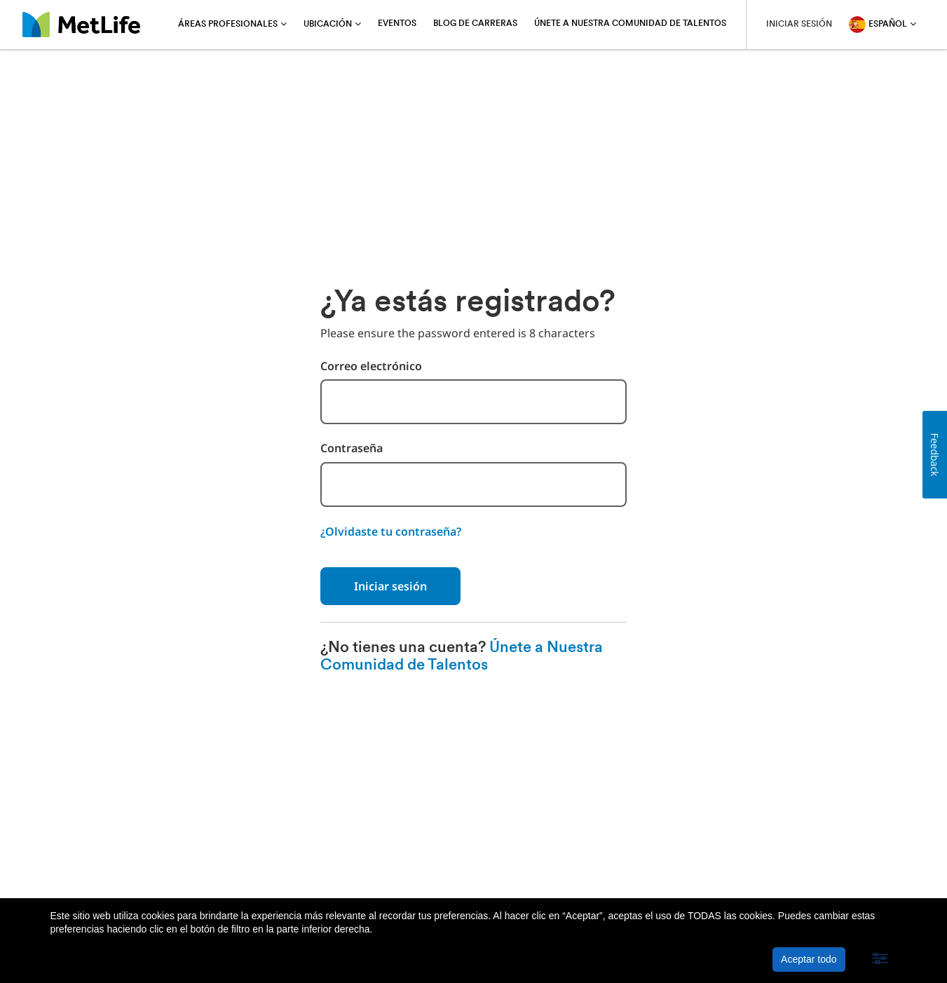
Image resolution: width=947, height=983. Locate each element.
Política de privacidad (203, 862)
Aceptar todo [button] (808, 959)
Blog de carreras (475, 24)
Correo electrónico (371, 366)
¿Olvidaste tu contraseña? (390, 531)
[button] (879, 959)
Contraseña (351, 448)
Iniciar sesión (390, 586)
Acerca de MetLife (93, 862)
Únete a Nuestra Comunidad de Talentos (630, 24)
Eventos (397, 24)
